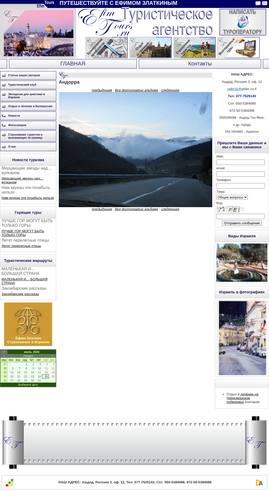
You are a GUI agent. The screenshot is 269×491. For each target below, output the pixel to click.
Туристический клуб (22, 84)
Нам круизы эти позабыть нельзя (28, 198)
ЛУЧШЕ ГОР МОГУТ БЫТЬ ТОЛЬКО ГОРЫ (23, 233)
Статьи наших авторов (24, 75)
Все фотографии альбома (136, 90)
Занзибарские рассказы (20, 294)
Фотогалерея (17, 125)
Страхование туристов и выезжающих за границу (25, 136)
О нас (12, 146)
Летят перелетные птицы (21, 246)
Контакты (200, 64)
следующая (170, 90)
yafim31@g (235, 89)
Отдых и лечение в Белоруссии (30, 106)
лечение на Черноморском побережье (243, 398)
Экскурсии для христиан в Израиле (26, 96)
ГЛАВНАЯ (72, 64)
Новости (14, 115)
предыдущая (102, 90)
